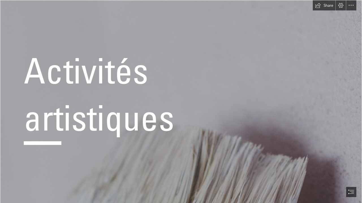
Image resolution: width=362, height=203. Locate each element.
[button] (324, 5)
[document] (181, 101)
